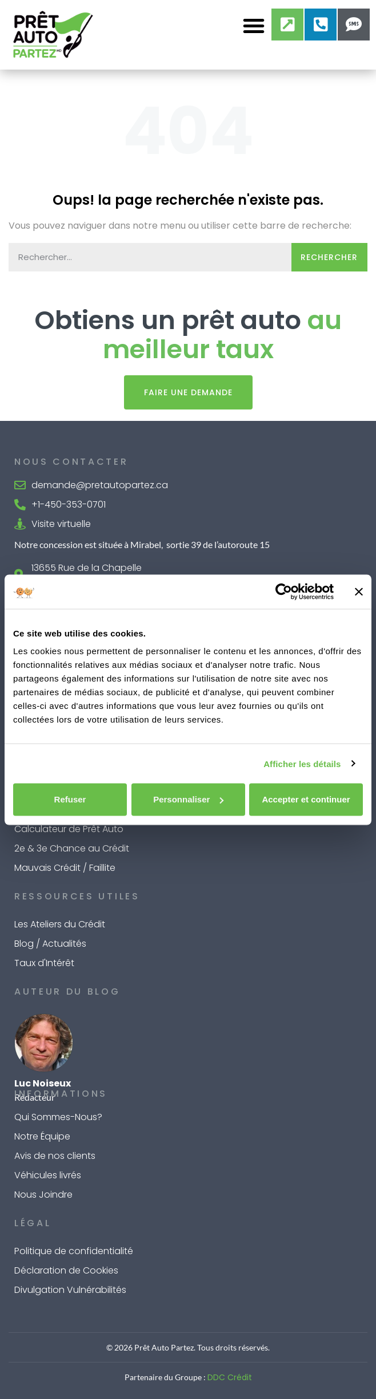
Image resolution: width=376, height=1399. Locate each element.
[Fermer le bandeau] (359, 591)
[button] (254, 26)
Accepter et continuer (306, 799)
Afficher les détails (302, 763)
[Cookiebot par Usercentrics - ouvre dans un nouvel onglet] (284, 591)
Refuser (70, 799)
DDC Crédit (229, 1377)
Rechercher (329, 257)
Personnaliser (188, 799)
